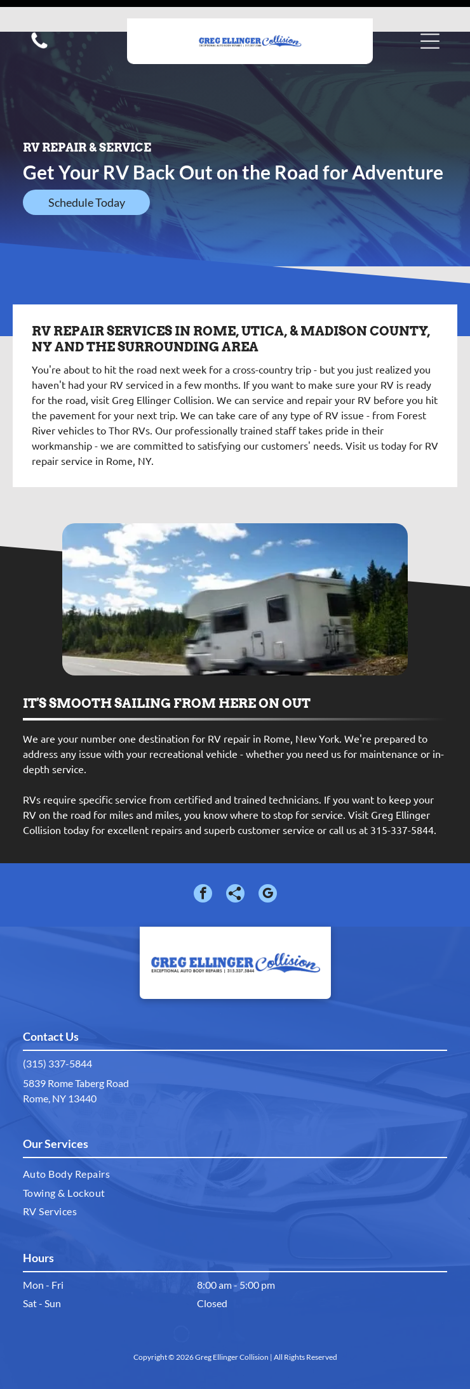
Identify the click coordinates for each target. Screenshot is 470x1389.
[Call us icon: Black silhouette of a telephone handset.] (39, 29)
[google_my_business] (267, 863)
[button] (430, 22)
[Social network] (235, 863)
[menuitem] (235, 1142)
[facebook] (203, 863)
